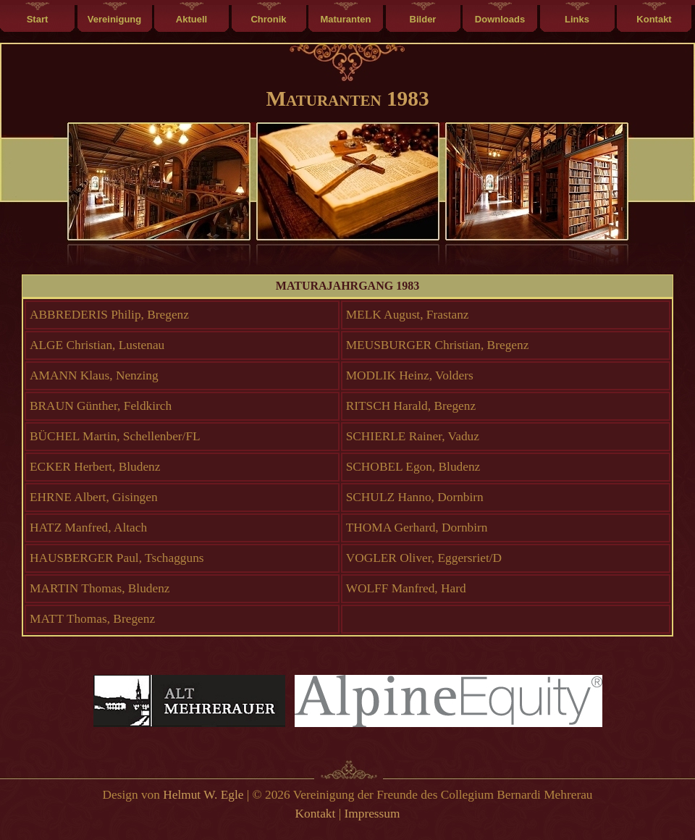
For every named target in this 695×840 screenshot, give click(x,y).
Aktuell (191, 19)
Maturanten (345, 19)
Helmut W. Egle (203, 795)
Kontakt (653, 19)
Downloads (500, 19)
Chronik (268, 19)
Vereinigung (114, 19)
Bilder (423, 19)
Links (577, 19)
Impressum (372, 813)
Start (38, 19)
